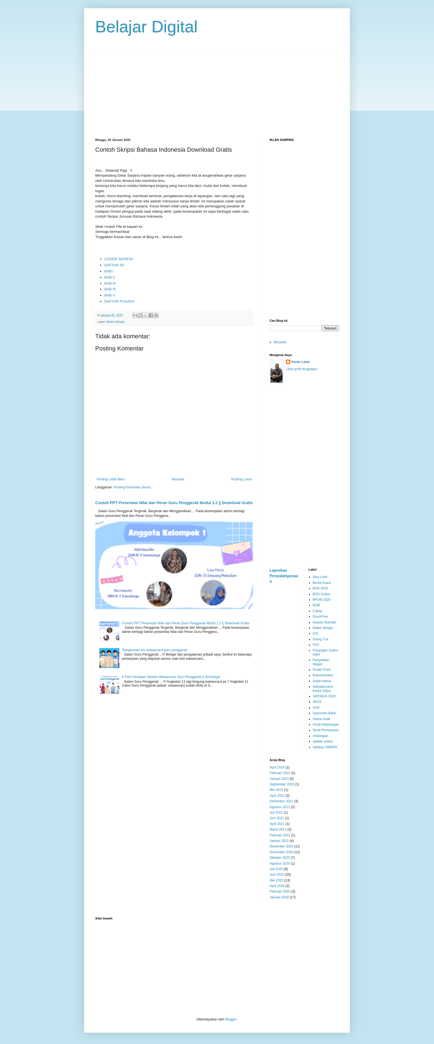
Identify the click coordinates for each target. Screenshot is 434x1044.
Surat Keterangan (326, 724)
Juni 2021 (277, 818)
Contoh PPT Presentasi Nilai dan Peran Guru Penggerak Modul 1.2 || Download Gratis (174, 503)
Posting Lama (241, 479)
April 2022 (277, 796)
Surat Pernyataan (326, 730)
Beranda (178, 479)
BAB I (109, 271)
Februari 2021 (280, 835)
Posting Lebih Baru (111, 479)
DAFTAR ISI (114, 265)
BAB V (109, 295)
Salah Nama (322, 681)
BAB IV (110, 289)
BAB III (110, 283)
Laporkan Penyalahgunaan (284, 575)
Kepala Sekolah (324, 622)
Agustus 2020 (280, 863)
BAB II (109, 277)
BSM (316, 605)
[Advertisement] (217, 91)
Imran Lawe (300, 362)
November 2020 (281, 852)
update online (323, 741)
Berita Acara (322, 583)
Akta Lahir (320, 577)
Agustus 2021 (280, 807)
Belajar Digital (146, 26)
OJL (316, 633)
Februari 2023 (280, 773)
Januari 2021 (279, 841)
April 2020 (277, 886)
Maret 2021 (278, 829)
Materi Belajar (115, 321)
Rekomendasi (323, 675)
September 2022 (282, 784)
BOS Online (321, 594)
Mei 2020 (276, 880)
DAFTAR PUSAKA (119, 301)
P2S (316, 645)
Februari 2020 (280, 891)
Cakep (317, 611)
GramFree (320, 616)
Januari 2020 (279, 897)
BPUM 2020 (322, 600)
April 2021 (277, 824)
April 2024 (277, 767)
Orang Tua (321, 639)
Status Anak (321, 719)
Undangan (320, 736)
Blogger (231, 1019)
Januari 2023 (279, 779)
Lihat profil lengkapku (301, 369)
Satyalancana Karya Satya (323, 688)
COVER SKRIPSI (118, 259)
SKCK (317, 702)
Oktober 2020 (280, 858)
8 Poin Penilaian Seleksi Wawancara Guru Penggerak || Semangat (171, 677)
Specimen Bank (324, 713)
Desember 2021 (281, 801)
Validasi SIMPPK (325, 747)
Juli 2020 (276, 869)
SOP (316, 708)
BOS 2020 (320, 588)
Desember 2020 (281, 846)
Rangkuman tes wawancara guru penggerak (154, 650)
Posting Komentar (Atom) (132, 487)
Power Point (322, 670)
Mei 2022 (276, 790)
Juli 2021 (276, 812)
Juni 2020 (277, 875)
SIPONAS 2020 (324, 696)
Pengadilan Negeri (321, 662)
